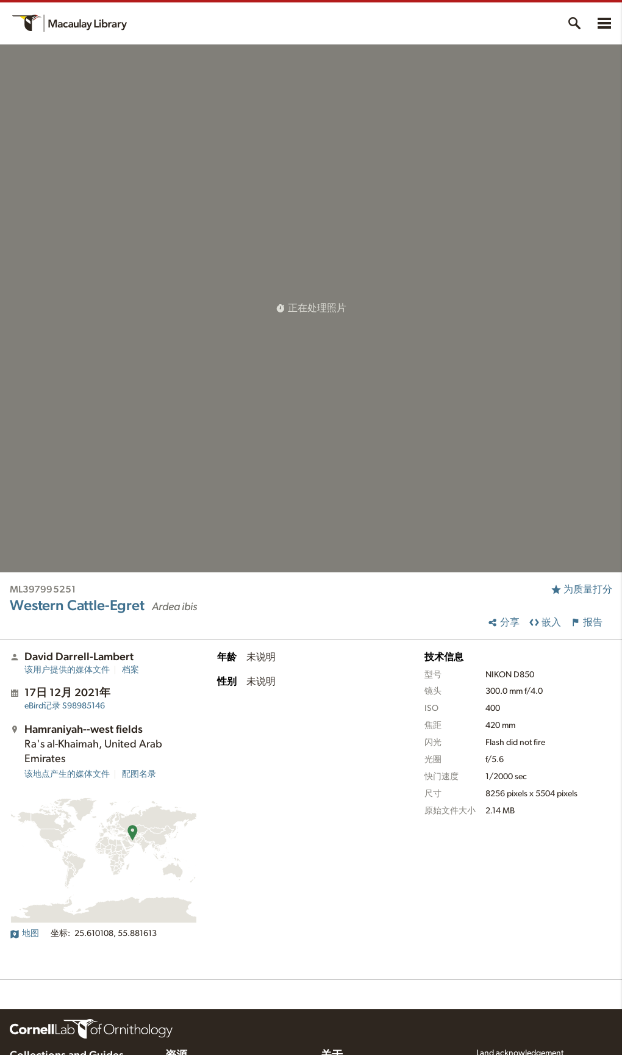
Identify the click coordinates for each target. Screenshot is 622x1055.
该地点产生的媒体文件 (67, 774)
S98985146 (64, 706)
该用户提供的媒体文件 (67, 670)
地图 (24, 933)
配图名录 (139, 774)
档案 (130, 670)
